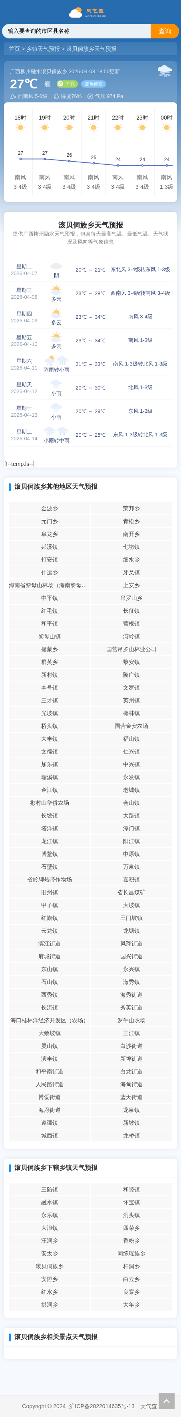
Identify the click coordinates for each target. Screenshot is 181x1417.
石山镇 (49, 982)
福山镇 (131, 738)
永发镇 (131, 777)
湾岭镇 (131, 636)
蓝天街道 (131, 1097)
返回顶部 (167, 1401)
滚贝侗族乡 (50, 1266)
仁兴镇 (131, 751)
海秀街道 (131, 994)
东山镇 (49, 969)
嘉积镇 (131, 879)
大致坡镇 (49, 1033)
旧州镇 (49, 892)
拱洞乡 (49, 1304)
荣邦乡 (131, 508)
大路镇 (131, 815)
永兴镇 (131, 969)
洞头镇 (131, 1215)
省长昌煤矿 (131, 892)
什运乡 (49, 572)
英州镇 (131, 700)
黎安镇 (131, 662)
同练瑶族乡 (131, 1253)
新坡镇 (131, 1122)
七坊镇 (131, 547)
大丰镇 (49, 738)
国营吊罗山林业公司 (131, 649)
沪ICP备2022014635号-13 (101, 1406)
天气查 (148, 1406)
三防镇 (49, 1189)
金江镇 (49, 790)
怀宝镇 (131, 1202)
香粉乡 (131, 1240)
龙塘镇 (131, 930)
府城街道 (49, 956)
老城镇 (131, 790)
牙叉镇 (131, 572)
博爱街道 (49, 1097)
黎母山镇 (49, 636)
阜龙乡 (49, 534)
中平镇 (49, 598)
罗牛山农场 (131, 1020)
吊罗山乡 (131, 598)
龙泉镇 (131, 1110)
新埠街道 (131, 1058)
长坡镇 (49, 815)
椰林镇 (131, 713)
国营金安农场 (131, 726)
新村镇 (49, 675)
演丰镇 (49, 1058)
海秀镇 (131, 982)
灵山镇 (49, 1046)
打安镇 (49, 559)
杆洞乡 (131, 1266)
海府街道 (49, 1110)
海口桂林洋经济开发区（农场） (49, 1020)
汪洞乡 (49, 1240)
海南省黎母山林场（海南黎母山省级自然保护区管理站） (49, 585)
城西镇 (49, 1135)
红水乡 (49, 1292)
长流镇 (49, 1007)
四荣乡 (131, 1228)
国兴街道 (131, 956)
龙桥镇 (131, 1135)
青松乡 (131, 521)
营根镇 (131, 623)
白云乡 (131, 1279)
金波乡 (49, 508)
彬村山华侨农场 (49, 802)
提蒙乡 (49, 649)
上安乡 (131, 585)
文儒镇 (49, 751)
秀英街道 (131, 1007)
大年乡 (131, 1304)
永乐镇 (49, 1215)
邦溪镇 (49, 547)
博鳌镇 (49, 854)
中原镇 (131, 854)
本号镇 (49, 687)
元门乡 (49, 521)
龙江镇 (49, 841)
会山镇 (131, 802)
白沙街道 (131, 1046)
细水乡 (131, 559)
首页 (15, 49)
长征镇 (131, 611)
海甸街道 (131, 1084)
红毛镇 (49, 611)
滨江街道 (49, 943)
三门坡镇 (131, 918)
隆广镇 (131, 675)
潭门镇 (131, 828)
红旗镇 (49, 918)
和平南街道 (50, 1071)
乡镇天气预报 (43, 49)
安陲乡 (49, 1279)
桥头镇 (49, 726)
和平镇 (49, 623)
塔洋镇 (49, 828)
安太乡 (49, 1253)
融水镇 (49, 1202)
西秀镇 (49, 994)
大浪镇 (49, 1228)
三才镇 (49, 700)
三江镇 (131, 1033)
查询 (165, 31)
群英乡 (49, 662)
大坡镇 (131, 905)
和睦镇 (131, 1189)
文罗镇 (131, 687)
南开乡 (131, 534)
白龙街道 (131, 1071)
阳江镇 (131, 841)
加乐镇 (49, 764)
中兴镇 (131, 764)
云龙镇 (49, 930)
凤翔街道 (131, 943)
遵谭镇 (49, 1122)
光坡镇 (49, 713)
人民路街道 (50, 1084)
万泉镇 (131, 866)
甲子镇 (49, 905)
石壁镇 (49, 866)
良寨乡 (131, 1292)
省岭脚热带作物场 (49, 879)
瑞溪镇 (49, 777)
